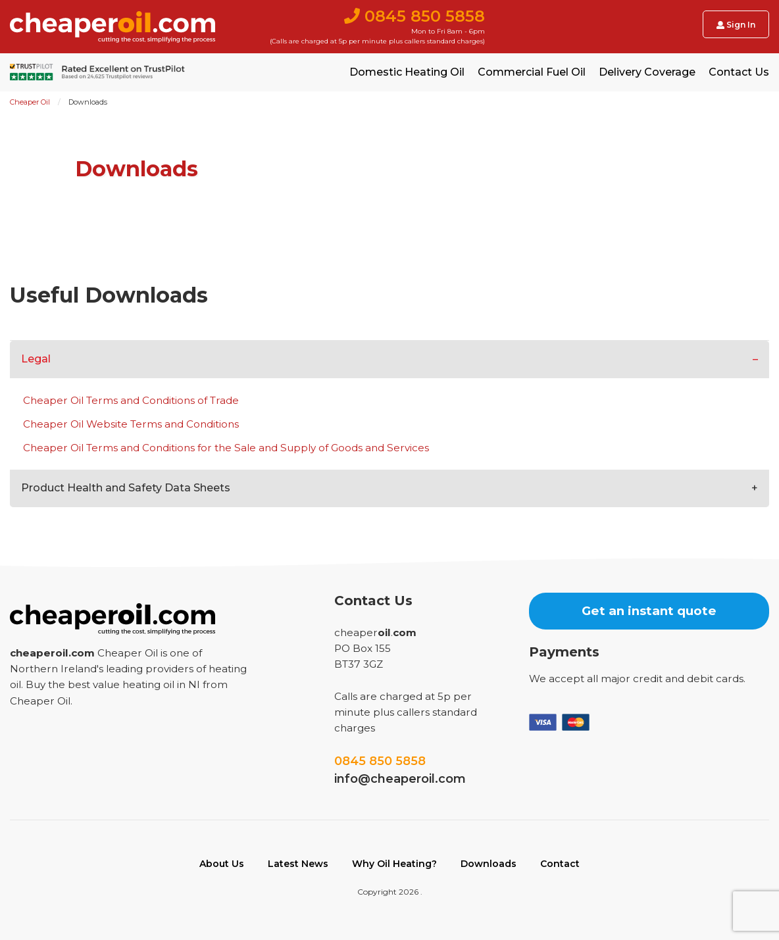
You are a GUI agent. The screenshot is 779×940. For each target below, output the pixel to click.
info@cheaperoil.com (400, 779)
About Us (221, 864)
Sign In (735, 25)
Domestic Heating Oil (407, 72)
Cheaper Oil (30, 102)
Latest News (298, 864)
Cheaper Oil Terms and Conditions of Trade (131, 400)
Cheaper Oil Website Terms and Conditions (131, 424)
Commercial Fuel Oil (532, 72)
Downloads (488, 864)
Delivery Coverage (647, 72)
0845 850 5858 (380, 761)
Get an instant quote (649, 610)
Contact (560, 864)
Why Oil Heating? (394, 864)
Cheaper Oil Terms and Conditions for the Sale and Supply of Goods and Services (226, 447)
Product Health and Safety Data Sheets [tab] (125, 488)
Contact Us (739, 72)
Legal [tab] (36, 359)
